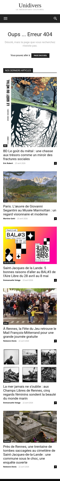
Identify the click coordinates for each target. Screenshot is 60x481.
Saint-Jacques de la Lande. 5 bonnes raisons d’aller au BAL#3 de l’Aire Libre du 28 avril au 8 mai (29, 272)
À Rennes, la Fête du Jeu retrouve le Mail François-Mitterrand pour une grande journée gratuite (29, 333)
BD (5, 146)
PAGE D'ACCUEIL (40, 56)
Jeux (6, 323)
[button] (55, 18)
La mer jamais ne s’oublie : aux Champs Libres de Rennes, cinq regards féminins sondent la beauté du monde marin (29, 392)
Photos (7, 381)
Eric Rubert (8, 163)
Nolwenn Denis (9, 341)
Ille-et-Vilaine (9, 262)
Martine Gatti (9, 218)
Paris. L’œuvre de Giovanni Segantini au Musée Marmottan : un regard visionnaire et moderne (29, 210)
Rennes (7, 441)
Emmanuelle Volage (11, 280)
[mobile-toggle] (5, 18)
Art (5, 201)
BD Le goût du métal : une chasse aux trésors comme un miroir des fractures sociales (28, 155)
